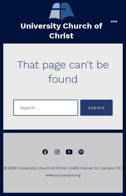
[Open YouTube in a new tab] (69, 151)
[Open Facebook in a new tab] (45, 151)
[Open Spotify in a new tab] (81, 151)
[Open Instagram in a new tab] (57, 151)
